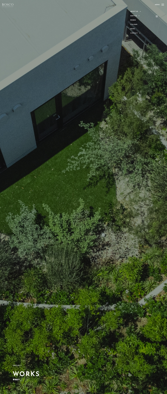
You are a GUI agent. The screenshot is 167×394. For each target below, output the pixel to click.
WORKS (133, 20)
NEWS (132, 29)
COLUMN (133, 24)
